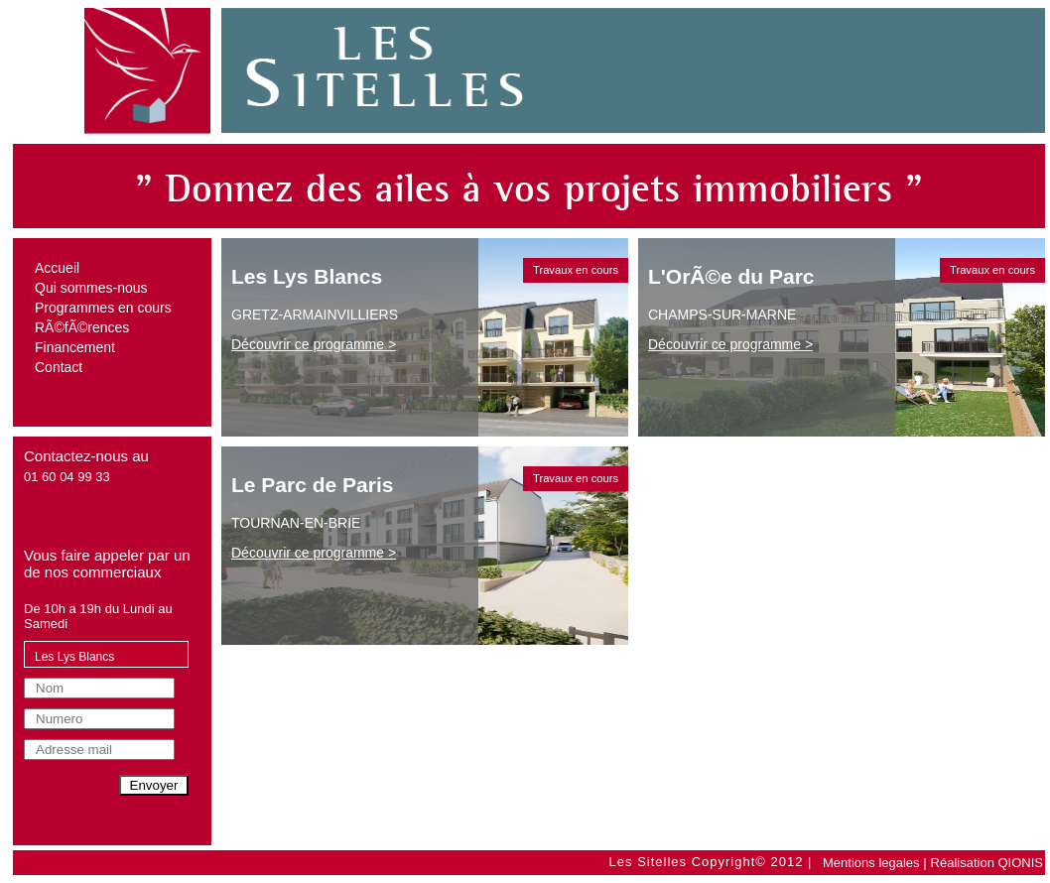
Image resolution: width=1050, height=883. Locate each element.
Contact (58, 367)
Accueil (57, 268)
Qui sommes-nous (91, 288)
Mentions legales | (875, 862)
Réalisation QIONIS (987, 862)
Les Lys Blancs (74, 657)
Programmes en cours (103, 307)
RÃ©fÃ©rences (82, 327)
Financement (75, 347)
